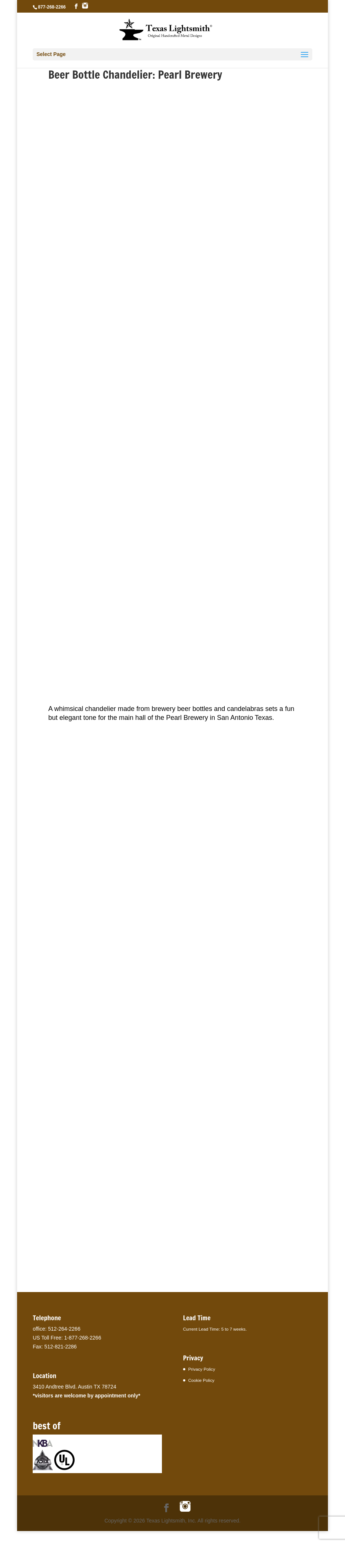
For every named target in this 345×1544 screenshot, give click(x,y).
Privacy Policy (201, 1369)
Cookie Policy (201, 1380)
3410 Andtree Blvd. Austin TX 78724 (74, 1387)
